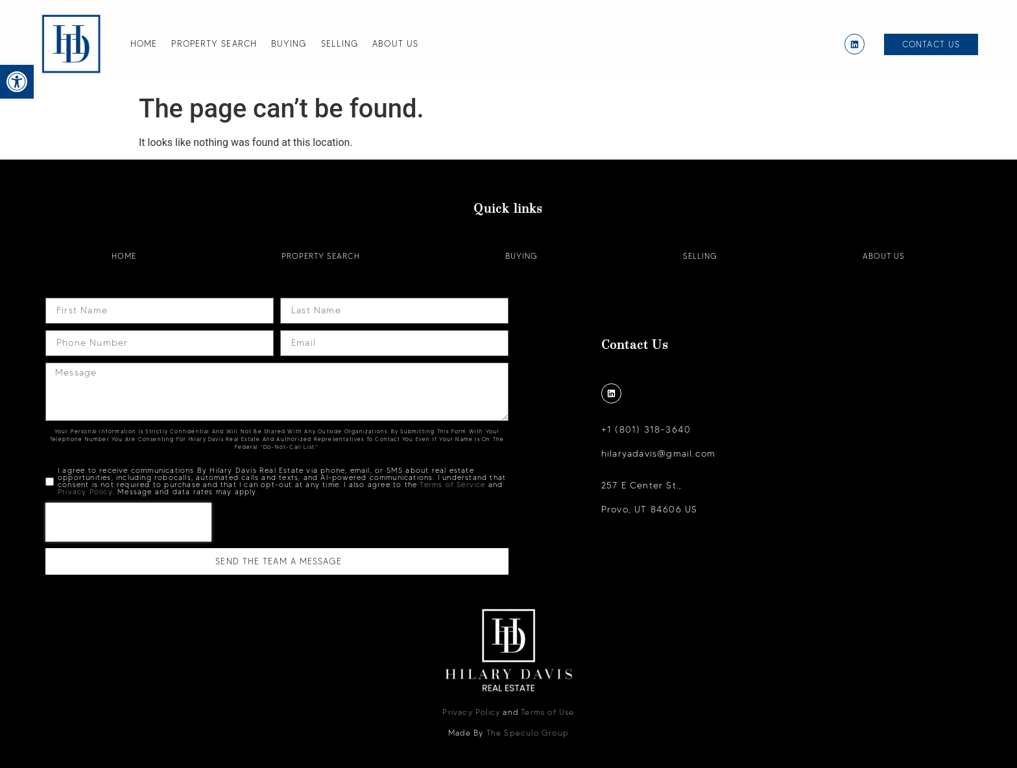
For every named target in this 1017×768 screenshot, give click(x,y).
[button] (17, 82)
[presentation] (128, 522)
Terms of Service (452, 484)
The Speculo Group (527, 733)
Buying (289, 43)
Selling (340, 43)
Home (143, 43)
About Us (395, 43)
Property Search (214, 43)
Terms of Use (547, 712)
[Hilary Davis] (71, 44)
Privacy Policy (85, 491)
